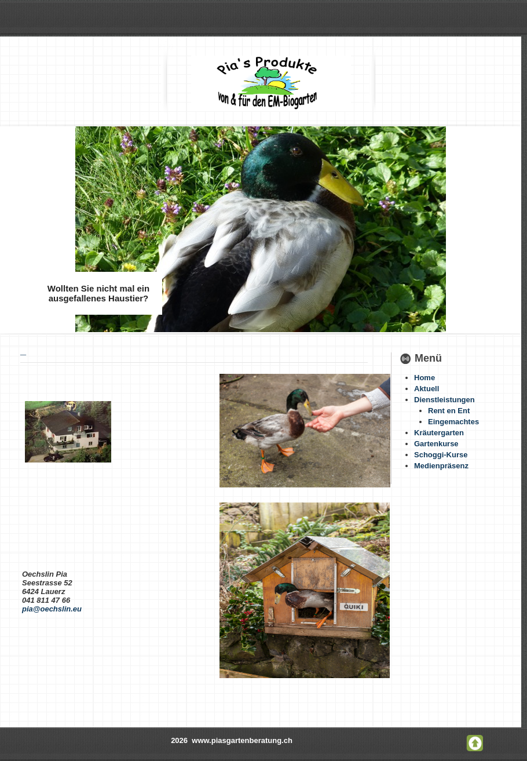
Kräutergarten (439, 432)
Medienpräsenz (441, 465)
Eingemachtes (453, 421)
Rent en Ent (449, 410)
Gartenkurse (436, 443)
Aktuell (426, 388)
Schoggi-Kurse (440, 454)
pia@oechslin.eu (52, 609)
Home (424, 377)
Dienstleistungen (444, 399)
